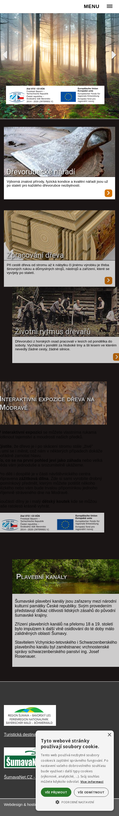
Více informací (92, 782)
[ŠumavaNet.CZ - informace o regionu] (30, 767)
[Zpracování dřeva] (59, 241)
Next (114, 54)
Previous (4, 54)
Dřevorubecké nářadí (41, 171)
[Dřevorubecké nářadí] (59, 152)
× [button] (109, 735)
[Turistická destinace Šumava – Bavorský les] (30, 724)
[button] (75, 801)
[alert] (75, 771)
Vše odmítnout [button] (91, 792)
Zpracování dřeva (35, 261)
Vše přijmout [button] (56, 792)
